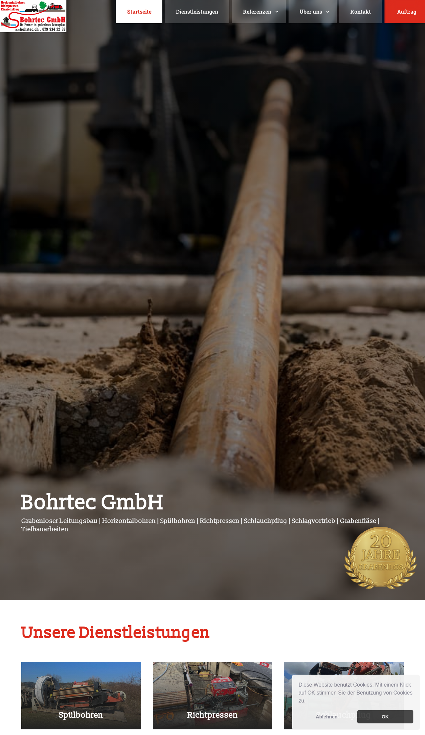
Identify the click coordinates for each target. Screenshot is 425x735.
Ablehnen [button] (327, 716)
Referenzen (257, 11)
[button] (308, 701)
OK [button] (385, 716)
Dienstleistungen (197, 11)
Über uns (310, 11)
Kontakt (360, 11)
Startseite (139, 11)
